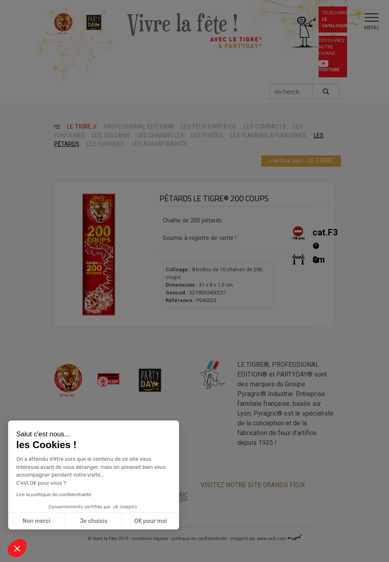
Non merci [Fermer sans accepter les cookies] (35, 521)
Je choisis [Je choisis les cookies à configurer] (93, 521)
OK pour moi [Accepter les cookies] (149, 521)
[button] (17, 548)
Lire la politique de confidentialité (52, 494)
